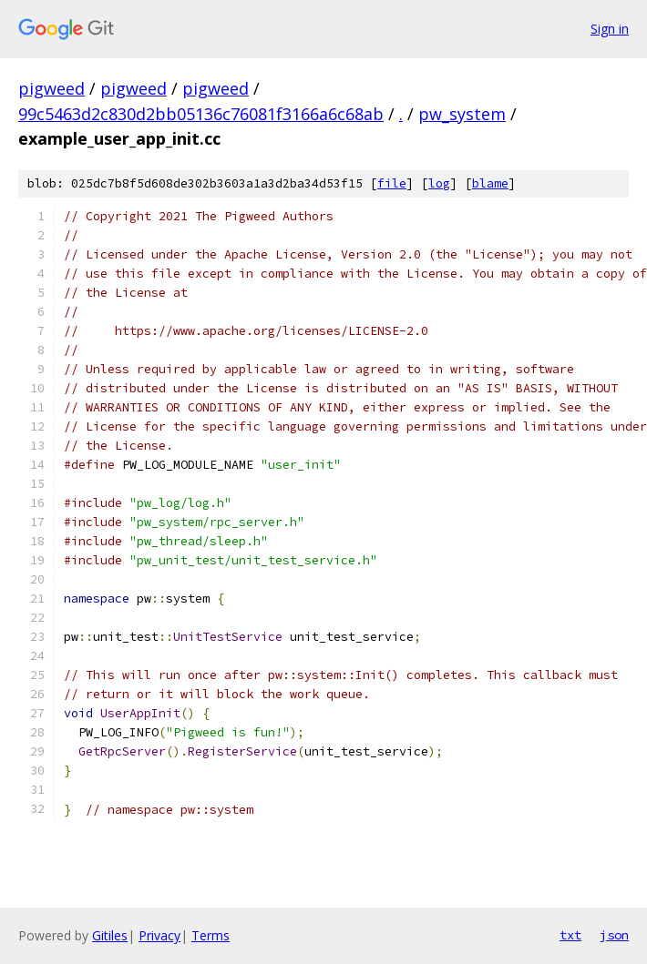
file (391, 183)
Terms (210, 935)
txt (570, 935)
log (439, 183)
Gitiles (110, 935)
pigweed (51, 88)
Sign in (610, 28)
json (614, 935)
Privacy (159, 935)
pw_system (462, 114)
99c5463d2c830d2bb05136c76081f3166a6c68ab (201, 114)
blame (490, 183)
